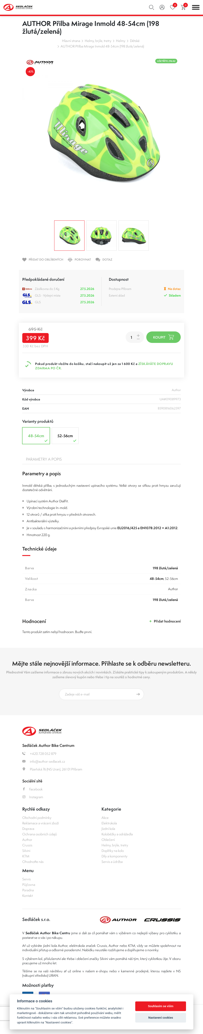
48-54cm (38, 438)
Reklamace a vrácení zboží (40, 823)
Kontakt (27, 895)
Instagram (32, 797)
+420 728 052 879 (39, 753)
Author (27, 839)
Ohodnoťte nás (33, 861)
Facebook (32, 789)
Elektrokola (109, 823)
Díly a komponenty (114, 856)
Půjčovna (28, 884)
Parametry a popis (44, 459)
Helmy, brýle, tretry (98, 41)
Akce (105, 817)
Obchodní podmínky (36, 817)
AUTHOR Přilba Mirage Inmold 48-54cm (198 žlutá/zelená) (102, 46)
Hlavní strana (71, 41)
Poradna (28, 890)
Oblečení (108, 839)
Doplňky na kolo (113, 850)
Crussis (27, 845)
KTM (25, 856)
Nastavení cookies (160, 1017)
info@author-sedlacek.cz (43, 761)
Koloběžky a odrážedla (117, 834)
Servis (26, 879)
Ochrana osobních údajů (39, 834)
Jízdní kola (108, 828)
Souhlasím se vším (160, 1006)
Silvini (26, 850)
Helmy (120, 41)
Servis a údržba (112, 861)
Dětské (135, 41)
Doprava (28, 828)
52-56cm (67, 438)
